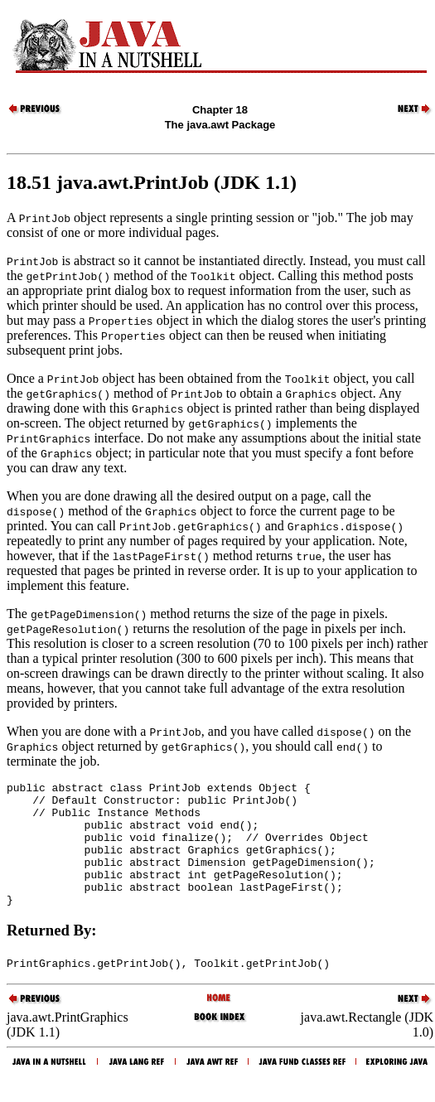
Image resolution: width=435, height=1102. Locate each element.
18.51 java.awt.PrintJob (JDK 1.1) (152, 182)
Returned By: (52, 955)
